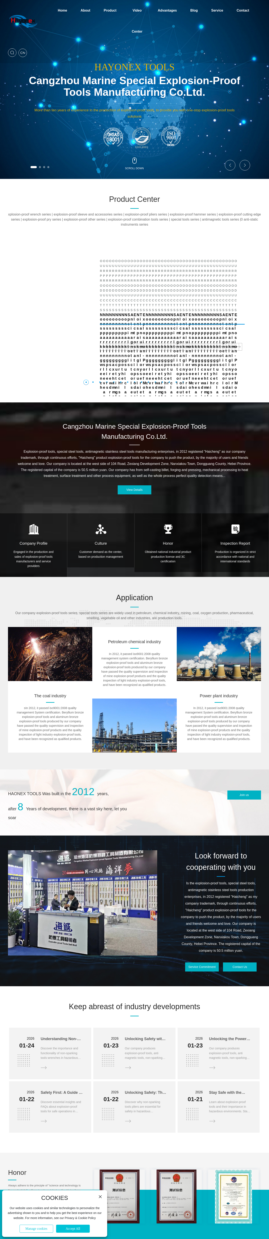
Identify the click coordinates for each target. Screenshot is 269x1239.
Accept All (73, 1228)
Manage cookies (36, 1228)
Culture (101, 494)
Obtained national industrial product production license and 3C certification (168, 507)
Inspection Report (235, 494)
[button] (33, 167)
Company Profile (33, 494)
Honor (168, 494)
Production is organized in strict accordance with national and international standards (235, 507)
